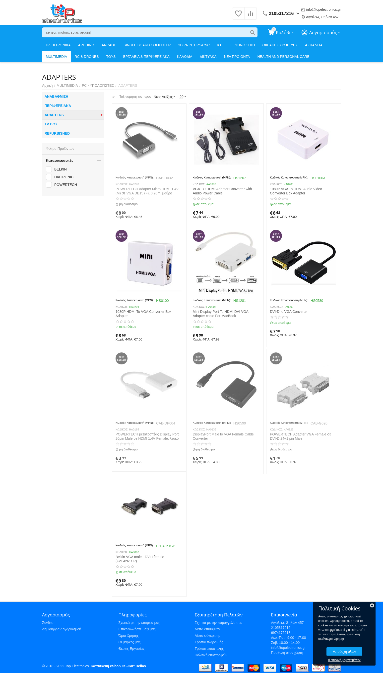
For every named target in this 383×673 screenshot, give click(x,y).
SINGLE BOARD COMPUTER (147, 45)
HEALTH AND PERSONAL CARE (283, 57)
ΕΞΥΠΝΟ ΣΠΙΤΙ (243, 45)
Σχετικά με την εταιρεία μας (139, 623)
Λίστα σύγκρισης (207, 636)
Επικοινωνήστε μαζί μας (136, 629)
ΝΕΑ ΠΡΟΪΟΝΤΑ (237, 57)
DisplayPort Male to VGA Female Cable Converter (223, 436)
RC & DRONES (86, 57)
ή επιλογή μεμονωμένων (344, 660)
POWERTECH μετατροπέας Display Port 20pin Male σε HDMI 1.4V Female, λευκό (147, 436)
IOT (220, 45)
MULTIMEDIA (56, 57)
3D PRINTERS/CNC (194, 45)
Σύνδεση (49, 623)
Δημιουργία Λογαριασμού (61, 629)
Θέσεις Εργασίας (131, 649)
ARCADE (109, 45)
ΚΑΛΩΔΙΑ (184, 57)
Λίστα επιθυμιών (207, 629)
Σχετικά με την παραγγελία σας (219, 623)
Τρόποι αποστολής (209, 649)
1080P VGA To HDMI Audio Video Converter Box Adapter (296, 191)
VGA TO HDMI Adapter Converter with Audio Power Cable (222, 191)
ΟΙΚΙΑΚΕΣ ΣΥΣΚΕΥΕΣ (280, 45)
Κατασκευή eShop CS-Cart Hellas (118, 666)
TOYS (111, 57)
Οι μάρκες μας (129, 642)
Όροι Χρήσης (128, 636)
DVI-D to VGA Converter (289, 312)
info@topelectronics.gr (323, 9)
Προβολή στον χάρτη (287, 653)
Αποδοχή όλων (344, 652)
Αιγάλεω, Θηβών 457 (322, 17)
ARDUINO (86, 45)
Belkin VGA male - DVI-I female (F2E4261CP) (140, 559)
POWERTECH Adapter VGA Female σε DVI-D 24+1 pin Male (300, 436)
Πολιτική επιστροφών (211, 655)
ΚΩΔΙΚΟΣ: (122, 184)
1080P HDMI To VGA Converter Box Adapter (143, 314)
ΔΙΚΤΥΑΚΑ (208, 57)
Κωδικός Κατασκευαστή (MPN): (135, 177)
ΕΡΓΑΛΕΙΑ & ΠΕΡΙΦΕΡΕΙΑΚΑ (146, 57)
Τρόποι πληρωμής (209, 642)
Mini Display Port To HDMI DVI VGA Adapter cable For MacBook (220, 314)
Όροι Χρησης (335, 639)
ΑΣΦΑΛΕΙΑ (313, 45)
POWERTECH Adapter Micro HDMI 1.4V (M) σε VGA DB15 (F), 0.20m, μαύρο (147, 191)
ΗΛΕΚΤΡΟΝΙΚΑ (58, 45)
